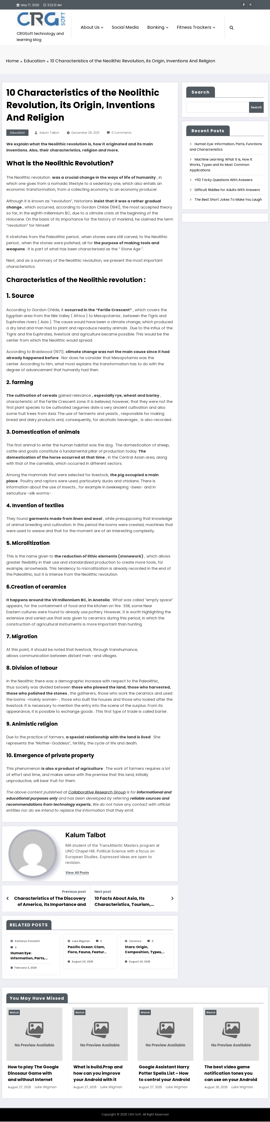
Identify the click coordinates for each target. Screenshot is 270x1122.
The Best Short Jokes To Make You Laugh (228, 200)
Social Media (125, 27)
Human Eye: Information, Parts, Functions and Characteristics (28, 956)
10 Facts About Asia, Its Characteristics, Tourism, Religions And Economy (122, 902)
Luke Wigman (81, 941)
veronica (135, 941)
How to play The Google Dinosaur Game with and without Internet (33, 1073)
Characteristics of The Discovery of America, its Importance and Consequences (50, 902)
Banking (157, 27)
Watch (14, 1012)
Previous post (74, 892)
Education (17, 133)
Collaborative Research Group (97, 792)
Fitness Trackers (196, 27)
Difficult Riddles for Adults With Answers (227, 190)
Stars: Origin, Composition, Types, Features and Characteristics (143, 950)
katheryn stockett (27, 941)
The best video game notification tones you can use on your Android (230, 1073)
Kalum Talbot (49, 133)
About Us (92, 27)
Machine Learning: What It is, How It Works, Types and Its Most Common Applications (221, 165)
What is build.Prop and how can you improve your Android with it (98, 1073)
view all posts (77, 873)
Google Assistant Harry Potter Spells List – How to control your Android (164, 1073)
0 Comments (121, 133)
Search (201, 92)
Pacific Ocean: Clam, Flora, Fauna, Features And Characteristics (88, 950)
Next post (102, 892)
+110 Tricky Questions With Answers (223, 180)
